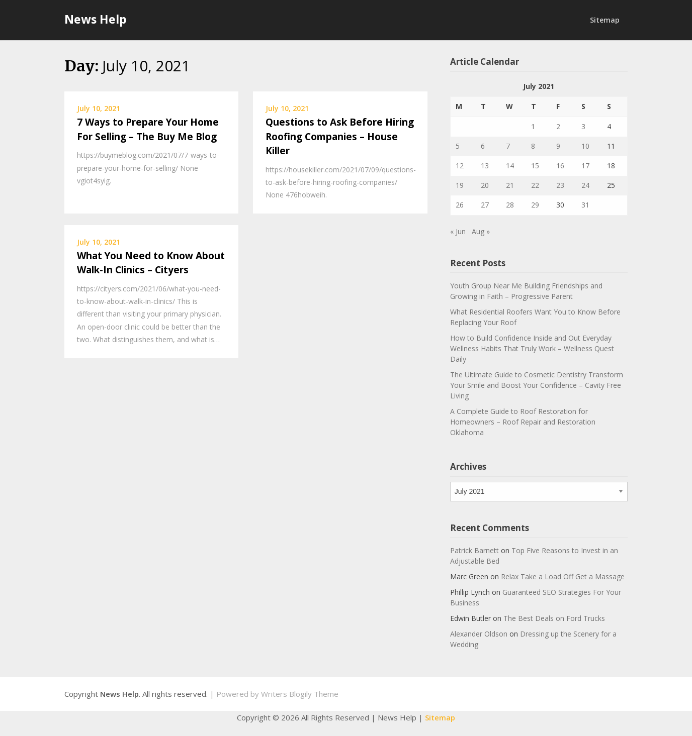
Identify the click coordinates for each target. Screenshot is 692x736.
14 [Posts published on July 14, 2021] (510, 165)
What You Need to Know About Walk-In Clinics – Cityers (151, 263)
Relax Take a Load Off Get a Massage (563, 576)
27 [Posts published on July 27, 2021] (485, 204)
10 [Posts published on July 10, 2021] (585, 146)
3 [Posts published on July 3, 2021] (583, 126)
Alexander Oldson (478, 634)
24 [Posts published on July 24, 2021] (585, 185)
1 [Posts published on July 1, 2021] (533, 126)
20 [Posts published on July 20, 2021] (485, 185)
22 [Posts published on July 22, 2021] (535, 185)
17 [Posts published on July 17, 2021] (585, 165)
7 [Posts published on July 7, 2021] (508, 146)
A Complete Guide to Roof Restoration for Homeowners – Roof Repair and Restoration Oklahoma (522, 421)
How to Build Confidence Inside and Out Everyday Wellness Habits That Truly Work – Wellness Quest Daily (532, 348)
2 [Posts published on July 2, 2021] (558, 126)
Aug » (481, 231)
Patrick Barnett (474, 550)
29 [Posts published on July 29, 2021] (535, 204)
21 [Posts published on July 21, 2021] (510, 185)
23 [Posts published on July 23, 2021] (560, 185)
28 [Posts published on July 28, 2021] (510, 204)
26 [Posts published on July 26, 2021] (460, 204)
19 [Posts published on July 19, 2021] (460, 185)
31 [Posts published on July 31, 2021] (585, 204)
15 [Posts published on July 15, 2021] (535, 165)
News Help (95, 19)
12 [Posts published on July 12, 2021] (460, 165)
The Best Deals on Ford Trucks (554, 618)
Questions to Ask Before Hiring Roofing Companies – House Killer (340, 136)
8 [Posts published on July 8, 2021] (533, 146)
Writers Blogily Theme (299, 694)
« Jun (458, 231)
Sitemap (605, 20)
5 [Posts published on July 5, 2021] (458, 146)
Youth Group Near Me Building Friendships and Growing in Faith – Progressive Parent (526, 291)
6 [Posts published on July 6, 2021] (483, 146)
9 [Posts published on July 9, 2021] (558, 146)
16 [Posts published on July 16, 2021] (560, 165)
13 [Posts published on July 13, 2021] (485, 165)
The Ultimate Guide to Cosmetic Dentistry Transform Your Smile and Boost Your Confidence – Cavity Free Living (536, 385)
